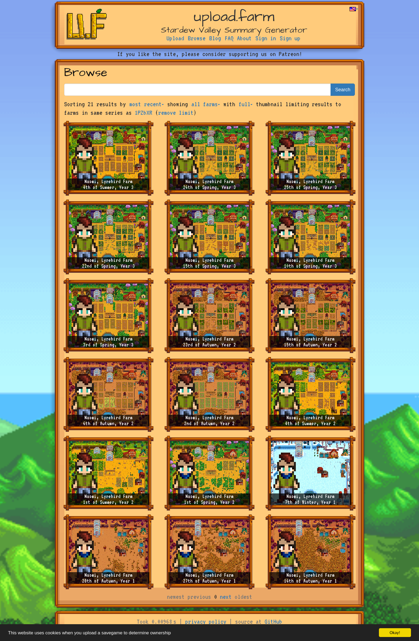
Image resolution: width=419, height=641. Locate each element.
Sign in (265, 38)
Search (342, 89)
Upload (175, 38)
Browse (196, 38)
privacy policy (205, 621)
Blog (215, 38)
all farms (205, 104)
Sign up (290, 38)
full (246, 104)
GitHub (273, 621)
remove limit (175, 112)
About (244, 38)
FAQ (229, 38)
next (226, 596)
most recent (146, 104)
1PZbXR (143, 112)
